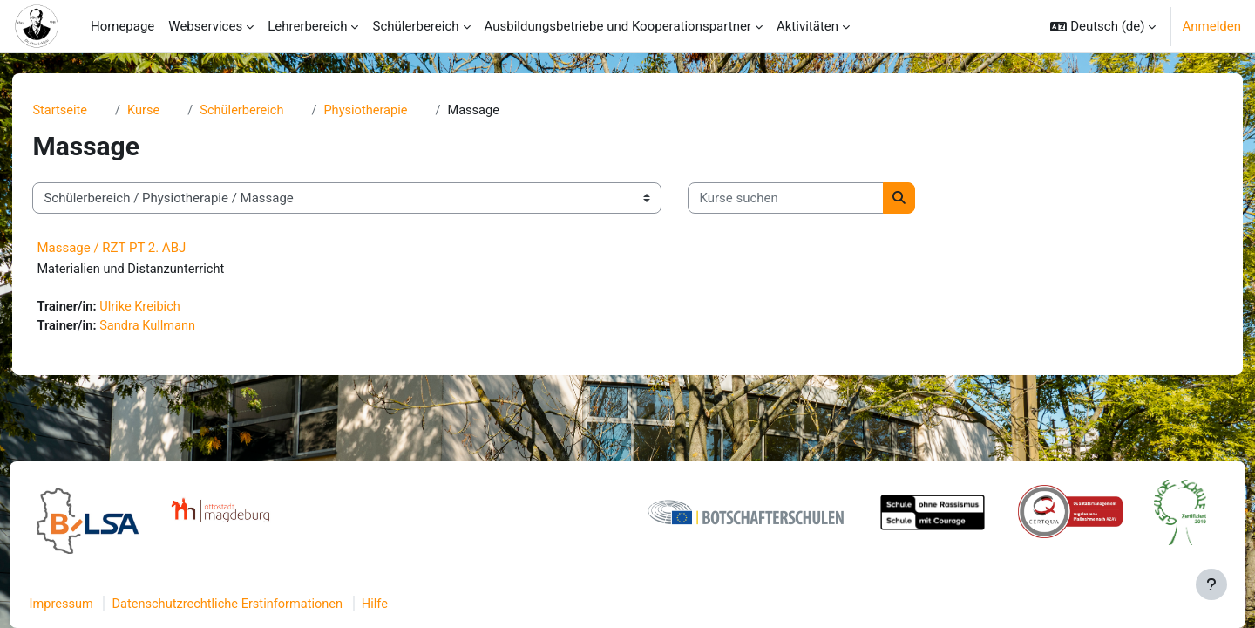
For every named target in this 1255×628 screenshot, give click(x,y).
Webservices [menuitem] (205, 26)
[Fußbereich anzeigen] (1211, 584)
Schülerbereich (275, 111)
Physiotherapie (401, 111)
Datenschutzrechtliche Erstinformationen (265, 604)
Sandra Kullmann (180, 328)
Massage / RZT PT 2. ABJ (140, 248)
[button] (1103, 26)
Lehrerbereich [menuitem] (307, 26)
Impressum (94, 604)
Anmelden (1211, 26)
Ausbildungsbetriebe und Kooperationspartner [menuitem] (618, 26)
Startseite (90, 111)
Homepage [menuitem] (122, 26)
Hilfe (417, 604)
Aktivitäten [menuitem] (807, 26)
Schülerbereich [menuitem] (415, 26)
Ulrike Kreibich (172, 309)
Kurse (175, 111)
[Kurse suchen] (815, 199)
